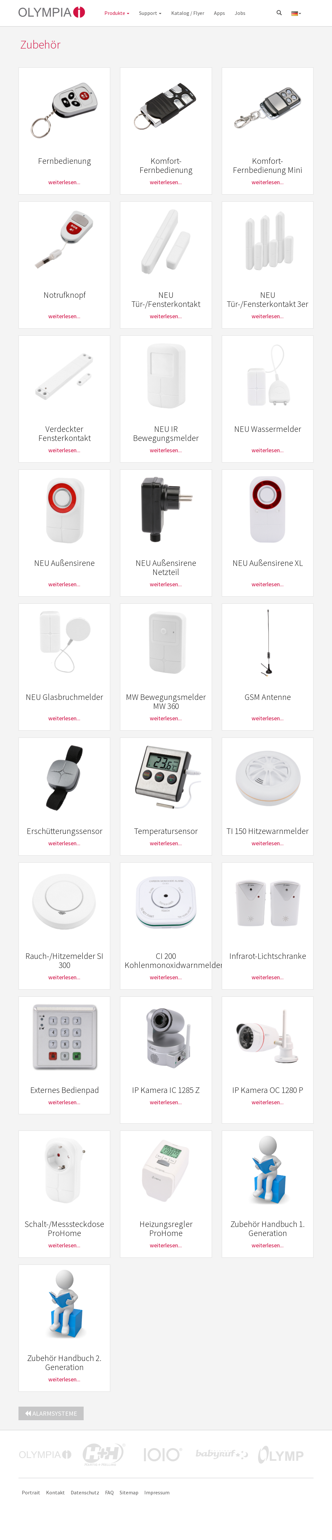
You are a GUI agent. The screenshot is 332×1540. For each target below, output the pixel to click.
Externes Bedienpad (64, 1090)
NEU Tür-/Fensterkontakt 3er (267, 299)
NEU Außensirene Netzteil (166, 567)
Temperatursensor (166, 831)
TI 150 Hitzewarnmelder (267, 831)
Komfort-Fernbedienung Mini (267, 165)
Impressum (157, 1492)
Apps (219, 13)
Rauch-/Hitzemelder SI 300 (64, 960)
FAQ (109, 1492)
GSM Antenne (267, 696)
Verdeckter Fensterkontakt (64, 433)
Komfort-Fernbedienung (166, 165)
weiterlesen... (64, 182)
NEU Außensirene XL (267, 562)
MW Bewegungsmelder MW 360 (166, 701)
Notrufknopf (64, 294)
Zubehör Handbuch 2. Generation (64, 1363)
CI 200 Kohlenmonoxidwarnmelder (173, 960)
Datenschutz (85, 1492)
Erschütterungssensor (64, 831)
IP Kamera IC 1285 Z (166, 1090)
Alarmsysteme (51, 1413)
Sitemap (129, 1492)
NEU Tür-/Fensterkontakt (165, 299)
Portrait (31, 1492)
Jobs (240, 13)
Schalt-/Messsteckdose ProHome (64, 1229)
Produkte (116, 13)
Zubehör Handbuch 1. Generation (268, 1229)
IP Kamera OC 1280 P (267, 1090)
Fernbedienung (64, 160)
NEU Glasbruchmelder (64, 696)
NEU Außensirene (64, 562)
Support (150, 13)
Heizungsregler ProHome (166, 1229)
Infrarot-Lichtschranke (267, 955)
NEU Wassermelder (267, 428)
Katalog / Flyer (187, 13)
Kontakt (55, 1492)
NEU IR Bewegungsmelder (166, 433)
